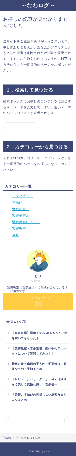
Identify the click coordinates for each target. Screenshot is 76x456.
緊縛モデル (20, 215)
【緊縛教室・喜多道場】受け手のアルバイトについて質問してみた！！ (39, 351)
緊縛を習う (20, 209)
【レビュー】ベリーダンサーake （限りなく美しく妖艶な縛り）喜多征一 (39, 382)
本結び (17, 202)
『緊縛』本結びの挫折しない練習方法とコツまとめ (39, 397)
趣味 (15, 235)
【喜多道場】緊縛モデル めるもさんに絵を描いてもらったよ (39, 335)
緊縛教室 (19, 228)
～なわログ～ (38, 5)
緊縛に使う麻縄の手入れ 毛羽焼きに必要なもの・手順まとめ (39, 366)
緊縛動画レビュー (26, 222)
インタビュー (22, 196)
